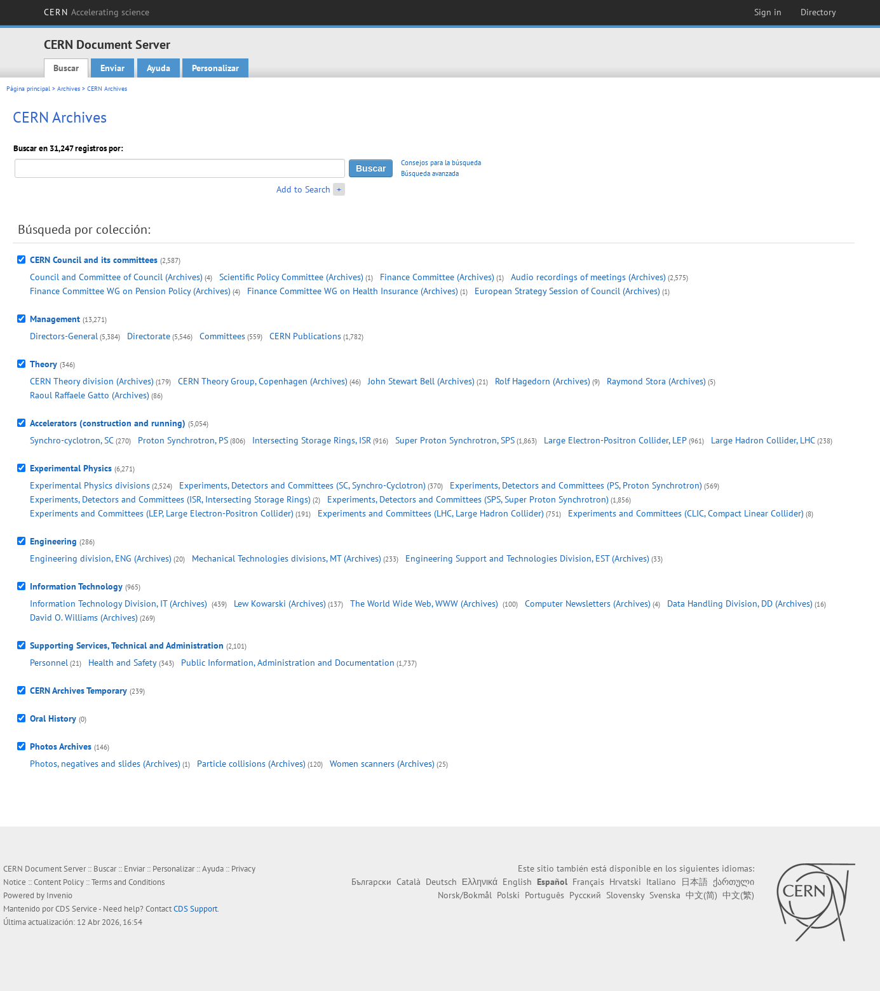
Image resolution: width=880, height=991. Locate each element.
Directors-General (64, 336)
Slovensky (625, 895)
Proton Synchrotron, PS (183, 440)
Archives (68, 88)
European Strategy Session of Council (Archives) (567, 291)
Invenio (59, 895)
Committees (222, 336)
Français (588, 881)
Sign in (768, 12)
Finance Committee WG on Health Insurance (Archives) (352, 291)
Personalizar (215, 68)
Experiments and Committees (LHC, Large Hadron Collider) (431, 513)
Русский (585, 895)
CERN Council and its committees (94, 260)
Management (55, 319)
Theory (43, 364)
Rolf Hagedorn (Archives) (542, 381)
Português (544, 895)
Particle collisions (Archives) (251, 763)
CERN (96, 12)
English (517, 881)
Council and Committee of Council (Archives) (116, 277)
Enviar (112, 68)
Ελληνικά (480, 881)
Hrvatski (625, 881)
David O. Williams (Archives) (84, 617)
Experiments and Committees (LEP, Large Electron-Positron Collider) (162, 513)
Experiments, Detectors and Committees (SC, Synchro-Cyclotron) (302, 485)
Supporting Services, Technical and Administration (127, 645)
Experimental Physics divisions (90, 485)
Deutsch (441, 881)
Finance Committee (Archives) (437, 277)
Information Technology (76, 586)
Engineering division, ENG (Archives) (101, 558)
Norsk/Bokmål (465, 895)
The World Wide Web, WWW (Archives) (425, 603)
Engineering (53, 541)
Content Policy (59, 882)
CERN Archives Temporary (78, 690)
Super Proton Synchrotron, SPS (455, 440)
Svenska (664, 895)
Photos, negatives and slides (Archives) (105, 763)
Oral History (53, 718)
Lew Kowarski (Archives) (280, 603)
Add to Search (303, 189)
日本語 (694, 881)
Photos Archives (60, 746)
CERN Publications (305, 336)
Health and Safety (122, 662)
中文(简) (701, 895)
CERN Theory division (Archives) (92, 381)
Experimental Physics (71, 468)
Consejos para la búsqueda (441, 162)
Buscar (66, 68)
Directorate (148, 336)
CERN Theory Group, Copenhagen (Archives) (263, 381)
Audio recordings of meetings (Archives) (588, 277)
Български (371, 881)
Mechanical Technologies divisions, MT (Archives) (286, 558)
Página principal (28, 88)
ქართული (733, 881)
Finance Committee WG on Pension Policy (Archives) (130, 291)
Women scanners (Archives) (382, 763)
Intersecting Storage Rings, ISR (311, 440)
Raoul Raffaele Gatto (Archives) (89, 395)
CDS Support (195, 908)
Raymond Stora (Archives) (656, 381)
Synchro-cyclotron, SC (72, 440)
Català (408, 881)
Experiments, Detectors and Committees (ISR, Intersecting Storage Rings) (170, 499)
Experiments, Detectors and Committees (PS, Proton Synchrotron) (576, 485)
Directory (818, 12)
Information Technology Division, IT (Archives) (120, 603)
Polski (508, 895)
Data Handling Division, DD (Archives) (740, 603)
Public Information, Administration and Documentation (288, 662)
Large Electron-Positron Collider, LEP (615, 440)
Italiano (661, 881)
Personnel (49, 662)
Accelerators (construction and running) (108, 423)
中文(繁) (738, 895)
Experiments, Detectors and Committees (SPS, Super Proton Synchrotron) (468, 499)
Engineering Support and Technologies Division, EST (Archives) (527, 558)
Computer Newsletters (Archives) (588, 603)
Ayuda (158, 68)
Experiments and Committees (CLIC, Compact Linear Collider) (686, 513)
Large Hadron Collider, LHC (763, 440)
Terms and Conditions (128, 882)
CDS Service (76, 908)
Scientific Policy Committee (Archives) (291, 277)
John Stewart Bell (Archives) (421, 381)
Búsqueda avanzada (430, 173)
